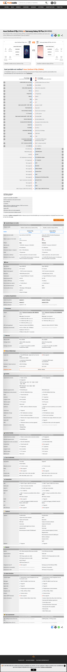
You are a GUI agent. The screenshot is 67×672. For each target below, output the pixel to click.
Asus (20, 242)
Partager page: (62, 35)
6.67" (18, 102)
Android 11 (21, 300)
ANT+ (49, 163)
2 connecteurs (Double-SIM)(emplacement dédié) (18, 139)
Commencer (29, 73)
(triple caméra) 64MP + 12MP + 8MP (18, 105)
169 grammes (18, 94)
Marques (33, 7)
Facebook (55, 3)
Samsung (44, 242)
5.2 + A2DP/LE (18, 146)
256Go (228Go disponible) (18, 88)
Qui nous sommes (30, 660)
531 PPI (49, 154)
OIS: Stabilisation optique (49, 157)
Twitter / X (52, 3)
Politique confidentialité (42, 660)
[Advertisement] (33, 19)
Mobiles (18, 7)
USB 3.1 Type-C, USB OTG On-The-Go (49, 189)
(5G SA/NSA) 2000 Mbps (18, 131)
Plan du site (21, 660)
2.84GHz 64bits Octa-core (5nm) (18, 82)
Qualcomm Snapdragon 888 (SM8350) (31, 312)
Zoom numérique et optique (18, 111)
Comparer (26, 7)
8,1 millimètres (49, 149)
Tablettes (59, 7)
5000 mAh (18, 133)
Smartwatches (50, 7)
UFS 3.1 (18, 91)
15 (37, 42)
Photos (17, 54)
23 (29, 42)
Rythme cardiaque (49, 169)
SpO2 (49, 174)
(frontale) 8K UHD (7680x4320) (18, 122)
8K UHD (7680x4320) (18, 119)
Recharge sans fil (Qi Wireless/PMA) (49, 177)
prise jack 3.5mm (49, 180)
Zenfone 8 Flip (30, 231)
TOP (33, 657)
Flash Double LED (18, 108)
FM (49, 183)
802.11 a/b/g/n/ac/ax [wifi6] (18, 143)
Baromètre (49, 166)
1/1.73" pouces (18, 114)
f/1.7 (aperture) (49, 160)
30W (18, 136)
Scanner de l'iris (49, 172)
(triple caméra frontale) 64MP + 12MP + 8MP (18, 116)
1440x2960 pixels (49, 152)
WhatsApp (59, 35)
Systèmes (41, 7)
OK (33, 669)
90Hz (18, 99)
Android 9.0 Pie (45, 302)
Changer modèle (7, 227)
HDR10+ (18, 97)
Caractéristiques (17, 46)
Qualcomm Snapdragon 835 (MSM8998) (53, 312)
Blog (12, 7)
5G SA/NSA (18, 128)
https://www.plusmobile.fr (10, 3)
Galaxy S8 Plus (52, 231)
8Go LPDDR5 (18, 85)
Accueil (7, 7)
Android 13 (18, 125)
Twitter (55, 35)
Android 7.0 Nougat (46, 300)
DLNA (49, 186)
